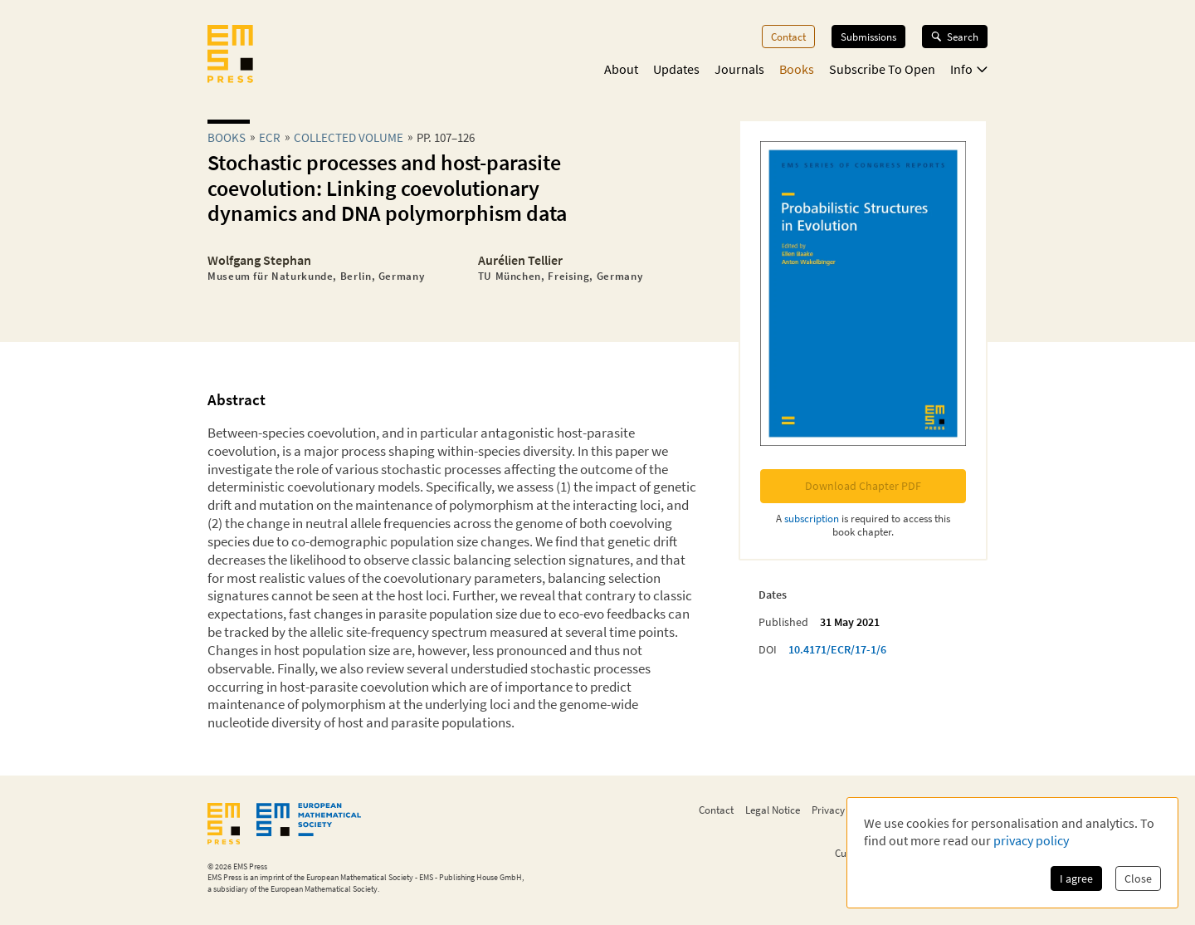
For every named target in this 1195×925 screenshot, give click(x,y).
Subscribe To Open (882, 69)
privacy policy (1031, 840)
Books (796, 69)
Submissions (868, 36)
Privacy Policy (843, 809)
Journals (739, 69)
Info (969, 69)
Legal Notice (772, 809)
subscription (811, 518)
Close (1138, 878)
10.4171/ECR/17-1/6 (837, 649)
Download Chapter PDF (863, 485)
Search (954, 36)
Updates (676, 69)
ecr (269, 137)
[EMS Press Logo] (230, 55)
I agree (1076, 878)
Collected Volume (348, 137)
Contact (788, 36)
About (621, 69)
